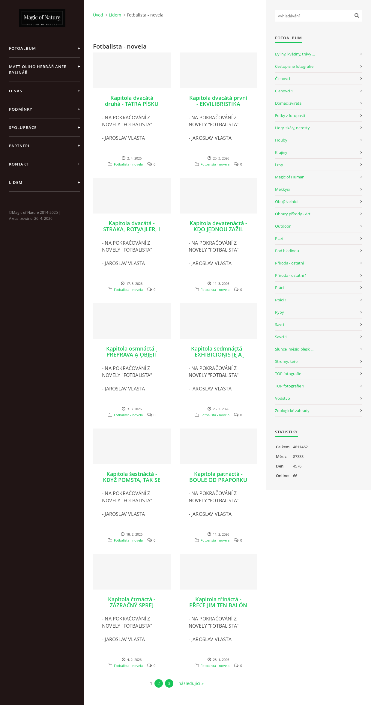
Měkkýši (282, 189)
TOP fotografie (288, 373)
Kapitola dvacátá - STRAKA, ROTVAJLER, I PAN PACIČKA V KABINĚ (131, 232)
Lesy (279, 164)
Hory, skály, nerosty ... (294, 127)
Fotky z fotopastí (290, 115)
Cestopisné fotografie (294, 66)
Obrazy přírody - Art (292, 214)
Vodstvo (282, 398)
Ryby (279, 312)
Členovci (282, 78)
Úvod (98, 15)
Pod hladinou (287, 250)
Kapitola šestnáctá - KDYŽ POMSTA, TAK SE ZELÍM (131, 480)
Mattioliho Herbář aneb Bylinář (38, 69)
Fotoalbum (22, 48)
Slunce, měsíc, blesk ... (294, 349)
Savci (279, 324)
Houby (281, 140)
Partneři (19, 145)
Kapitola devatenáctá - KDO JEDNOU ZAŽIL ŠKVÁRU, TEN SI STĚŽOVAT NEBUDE (218, 232)
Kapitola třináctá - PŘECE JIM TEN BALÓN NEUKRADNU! (218, 605)
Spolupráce (23, 127)
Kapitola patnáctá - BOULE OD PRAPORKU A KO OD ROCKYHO (218, 480)
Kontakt (18, 164)
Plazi (279, 238)
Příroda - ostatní (289, 263)
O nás (15, 91)
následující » (191, 683)
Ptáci (279, 287)
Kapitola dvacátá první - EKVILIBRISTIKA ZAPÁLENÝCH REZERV (218, 104)
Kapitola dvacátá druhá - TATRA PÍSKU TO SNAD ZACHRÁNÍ (131, 104)
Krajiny (281, 152)
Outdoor (283, 226)
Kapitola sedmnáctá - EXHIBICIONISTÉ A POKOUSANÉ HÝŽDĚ (218, 354)
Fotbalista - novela (128, 164)
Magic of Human (289, 177)
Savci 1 (281, 336)
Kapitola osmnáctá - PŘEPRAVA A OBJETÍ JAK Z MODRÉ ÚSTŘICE (131, 354)
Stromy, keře (286, 361)
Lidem (15, 182)
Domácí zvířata (288, 103)
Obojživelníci (286, 201)
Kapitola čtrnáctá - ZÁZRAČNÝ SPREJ (131, 602)
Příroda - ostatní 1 (291, 275)
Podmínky (20, 109)
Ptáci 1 (281, 300)
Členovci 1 (284, 91)
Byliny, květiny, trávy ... (295, 54)
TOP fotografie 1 (289, 386)
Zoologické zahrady (292, 410)
